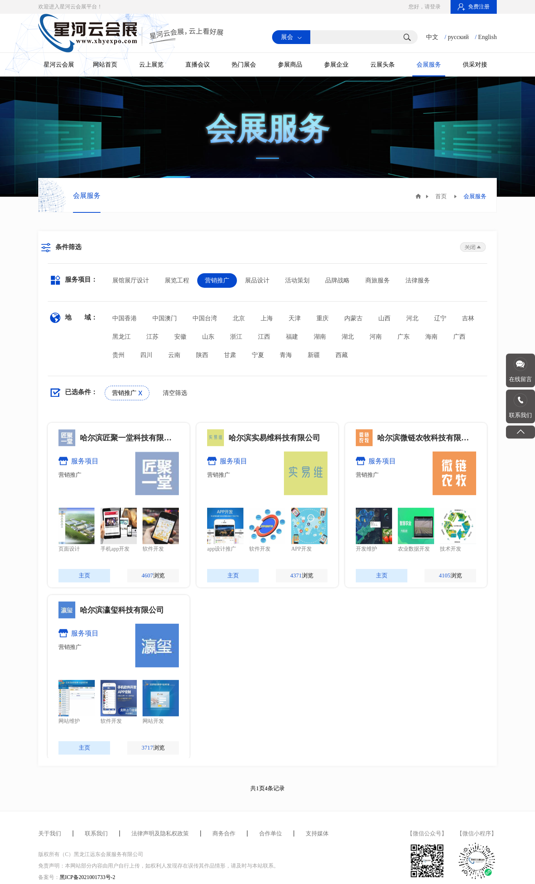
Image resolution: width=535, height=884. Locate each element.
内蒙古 (353, 318)
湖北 (348, 336)
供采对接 (475, 64)
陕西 (202, 355)
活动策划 (297, 280)
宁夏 (258, 355)
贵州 (118, 355)
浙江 (236, 336)
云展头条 (382, 64)
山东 (208, 336)
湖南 (320, 336)
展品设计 (257, 280)
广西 (459, 336)
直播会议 (197, 64)
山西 (384, 318)
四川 (146, 355)
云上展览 (151, 64)
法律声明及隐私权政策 (160, 833)
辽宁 (440, 318)
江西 (264, 336)
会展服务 (429, 64)
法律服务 (417, 280)
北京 (239, 318)
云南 (174, 355)
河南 (376, 336)
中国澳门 (164, 318)
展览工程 (177, 280)
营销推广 (217, 280)
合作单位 (270, 833)
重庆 (322, 318)
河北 (412, 318)
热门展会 (244, 64)
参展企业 (336, 64)
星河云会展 (59, 64)
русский (458, 37)
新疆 (314, 355)
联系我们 (96, 833)
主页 (84, 644)
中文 (432, 37)
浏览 (153, 644)
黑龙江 (121, 336)
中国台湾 (205, 318)
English (487, 37)
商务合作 (223, 833)
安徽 (180, 336)
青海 (286, 355)
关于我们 (49, 833)
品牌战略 (337, 280)
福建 (292, 336)
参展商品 (290, 64)
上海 (267, 318)
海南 (431, 336)
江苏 (152, 336)
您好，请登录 (425, 7)
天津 (295, 318)
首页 (441, 196)
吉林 (468, 318)
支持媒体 (317, 833)
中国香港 (124, 318)
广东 (403, 336)
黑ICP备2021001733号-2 (87, 877)
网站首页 (105, 64)
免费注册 (474, 7)
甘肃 (230, 355)
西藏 (342, 355)
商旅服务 (377, 280)
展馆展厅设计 (130, 280)
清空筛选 (175, 393)
